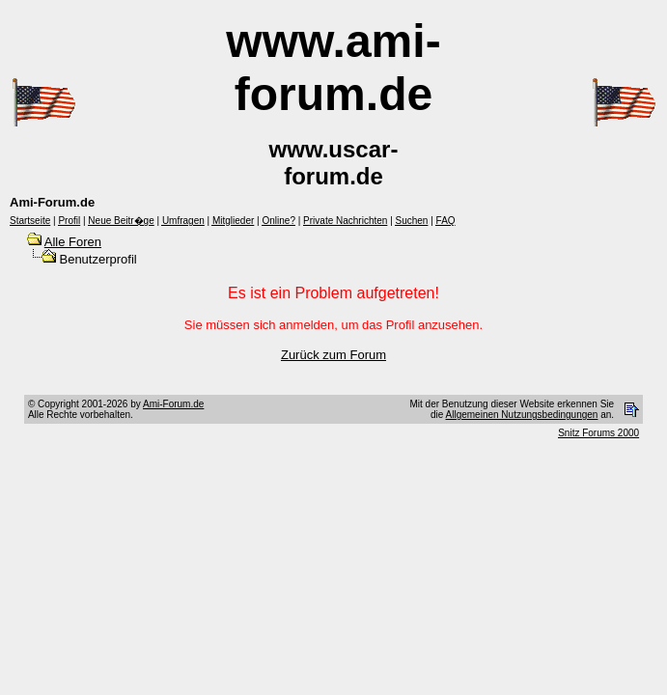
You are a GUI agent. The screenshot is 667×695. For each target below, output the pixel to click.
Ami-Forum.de (173, 404)
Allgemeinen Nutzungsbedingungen (522, 414)
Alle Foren (72, 242)
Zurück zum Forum (333, 355)
